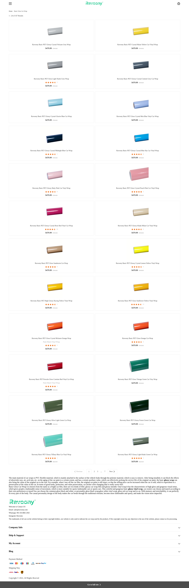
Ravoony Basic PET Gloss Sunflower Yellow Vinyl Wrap (137, 301)
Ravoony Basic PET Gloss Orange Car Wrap (137, 338)
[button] (10, 4)
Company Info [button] (94, 527)
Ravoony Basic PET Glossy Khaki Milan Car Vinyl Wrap (137, 226)
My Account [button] (94, 543)
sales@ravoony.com (21, 510)
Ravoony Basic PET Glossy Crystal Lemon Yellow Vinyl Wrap (137, 263)
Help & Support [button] (94, 535)
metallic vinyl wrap (118, 487)
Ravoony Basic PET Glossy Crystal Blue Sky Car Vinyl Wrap (137, 151)
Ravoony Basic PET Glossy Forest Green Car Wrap (137, 420)
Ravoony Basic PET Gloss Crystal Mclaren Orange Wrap (51, 338)
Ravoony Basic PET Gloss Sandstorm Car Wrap (51, 263)
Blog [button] (94, 551)
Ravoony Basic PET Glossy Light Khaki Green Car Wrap (137, 454)
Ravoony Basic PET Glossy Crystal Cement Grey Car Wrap (137, 79)
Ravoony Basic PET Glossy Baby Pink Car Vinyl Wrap (51, 188)
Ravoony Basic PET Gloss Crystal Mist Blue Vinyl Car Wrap (138, 116)
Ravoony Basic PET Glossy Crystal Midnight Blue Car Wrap (51, 151)
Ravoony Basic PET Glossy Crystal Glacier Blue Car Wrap (51, 116)
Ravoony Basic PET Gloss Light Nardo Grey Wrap (51, 79)
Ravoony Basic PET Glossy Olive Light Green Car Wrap (51, 420)
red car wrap (127, 491)
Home (10, 11)
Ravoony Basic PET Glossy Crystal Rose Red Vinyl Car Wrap (51, 226)
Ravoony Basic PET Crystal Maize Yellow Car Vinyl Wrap (137, 45)
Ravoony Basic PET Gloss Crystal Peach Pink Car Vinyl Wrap (137, 188)
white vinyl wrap (110, 491)
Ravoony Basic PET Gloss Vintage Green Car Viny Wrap (137, 379)
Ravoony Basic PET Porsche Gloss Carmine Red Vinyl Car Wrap (51, 379)
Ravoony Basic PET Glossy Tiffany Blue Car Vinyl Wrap (51, 454)
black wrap (94, 491)
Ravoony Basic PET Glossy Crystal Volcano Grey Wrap (51, 45)
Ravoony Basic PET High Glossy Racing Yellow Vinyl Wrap (51, 301)
